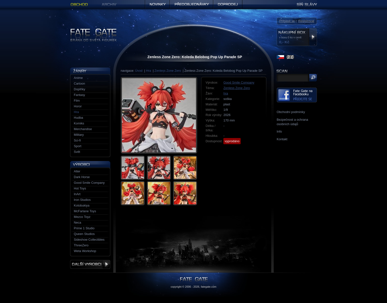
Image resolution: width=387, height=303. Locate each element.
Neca (77, 222)
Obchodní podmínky (291, 112)
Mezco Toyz (82, 217)
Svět (77, 152)
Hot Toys (80, 188)
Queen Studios (84, 234)
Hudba (78, 117)
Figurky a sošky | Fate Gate (89, 30)
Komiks (79, 123)
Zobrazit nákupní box (313, 37)
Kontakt (282, 139)
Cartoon (79, 83)
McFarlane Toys (85, 211)
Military (79, 135)
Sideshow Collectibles (89, 239)
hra (225, 93)
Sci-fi (77, 140)
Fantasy (79, 95)
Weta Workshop (85, 251)
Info (279, 131)
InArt (77, 194)
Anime (78, 78)
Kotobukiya (81, 205)
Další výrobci (90, 264)
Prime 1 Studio (84, 228)
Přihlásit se (287, 21)
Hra (148, 70)
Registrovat (306, 21)
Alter (77, 171)
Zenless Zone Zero (168, 70)
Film (77, 100)
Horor (78, 106)
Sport (77, 146)
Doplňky (79, 89)
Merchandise (83, 129)
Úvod (138, 70)
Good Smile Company (238, 82)
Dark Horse (82, 177)
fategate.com (208, 286)
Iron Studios (82, 200)
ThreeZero (81, 245)
